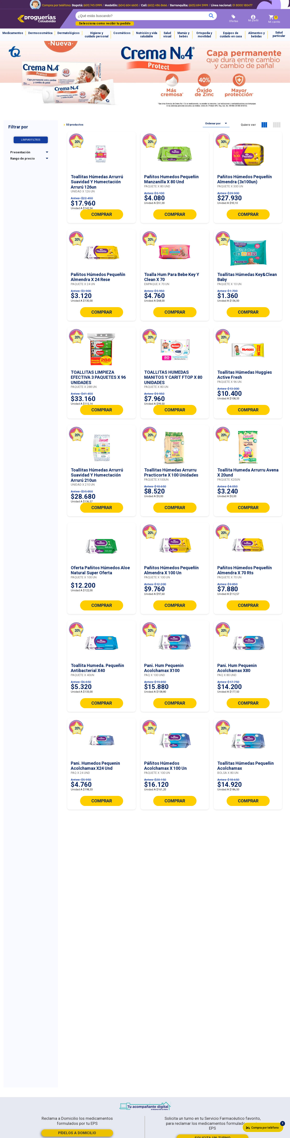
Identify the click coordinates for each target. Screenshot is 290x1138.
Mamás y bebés (183, 34)
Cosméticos (122, 33)
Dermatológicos (68, 33)
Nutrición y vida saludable (146, 34)
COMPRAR (101, 214)
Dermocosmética (40, 33)
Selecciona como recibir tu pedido (105, 23)
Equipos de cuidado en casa (231, 34)
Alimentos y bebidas (256, 34)
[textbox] (125, 15)
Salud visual (167, 34)
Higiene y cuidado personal (96, 34)
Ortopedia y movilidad (204, 34)
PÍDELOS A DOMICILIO (77, 1133)
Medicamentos (12, 33)
